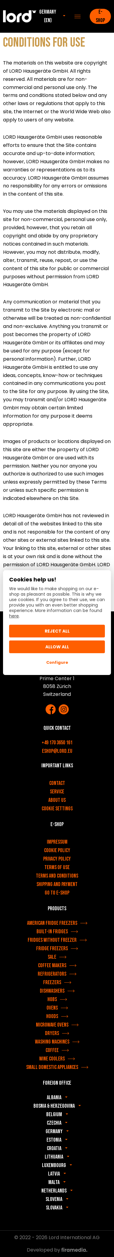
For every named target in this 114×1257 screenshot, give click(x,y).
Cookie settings (57, 808)
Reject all (57, 631)
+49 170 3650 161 (57, 742)
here (14, 616)
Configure (57, 662)
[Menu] (77, 16)
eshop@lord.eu (57, 751)
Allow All (57, 647)
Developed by (57, 1249)
